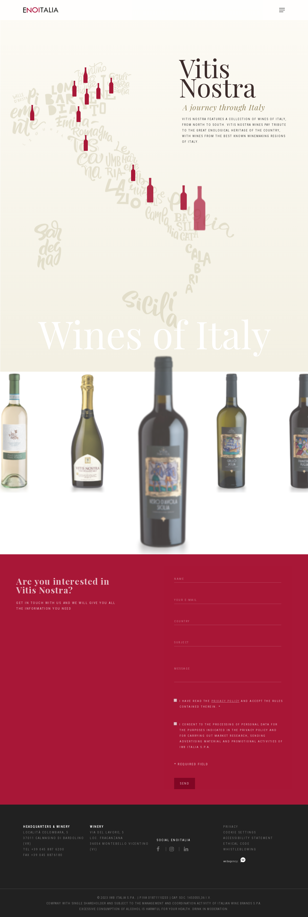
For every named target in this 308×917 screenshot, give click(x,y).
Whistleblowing (239, 849)
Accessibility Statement (248, 838)
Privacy (230, 827)
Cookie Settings (239, 832)
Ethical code (236, 843)
